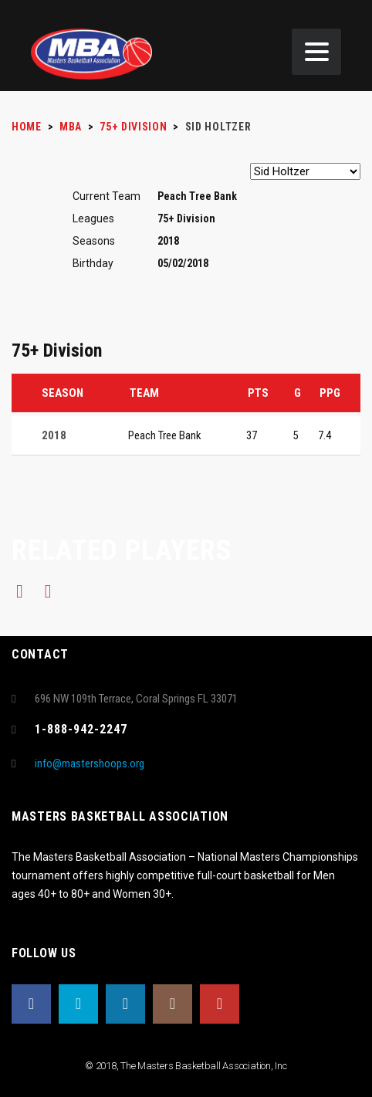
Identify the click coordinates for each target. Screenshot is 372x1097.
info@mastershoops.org (89, 763)
